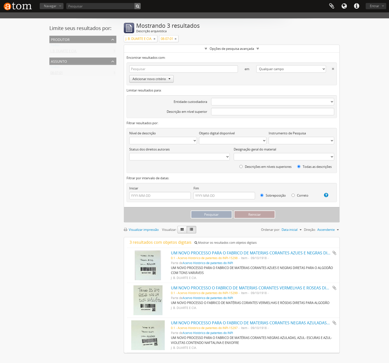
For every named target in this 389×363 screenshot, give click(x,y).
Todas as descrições (314, 166)
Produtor (60, 39)
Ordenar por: (270, 229)
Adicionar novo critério (151, 79)
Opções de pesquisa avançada (232, 48)
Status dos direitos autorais (149, 149)
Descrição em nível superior (187, 111)
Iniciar (133, 188)
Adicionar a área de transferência (334, 252)
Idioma (344, 6)
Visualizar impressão (141, 229)
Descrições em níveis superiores (265, 166)
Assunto (59, 61)
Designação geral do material (255, 149)
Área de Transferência (331, 6)
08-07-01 (56, 74)
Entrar (374, 6)
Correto (300, 195)
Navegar (50, 6)
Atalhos (356, 6)
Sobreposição (273, 195)
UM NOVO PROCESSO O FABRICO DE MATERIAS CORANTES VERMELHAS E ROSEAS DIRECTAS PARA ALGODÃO (271, 288)
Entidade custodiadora (190, 101)
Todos (55, 46)
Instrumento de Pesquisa (287, 133)
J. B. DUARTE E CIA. (63, 52)
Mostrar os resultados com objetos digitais (225, 243)
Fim (196, 188)
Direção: (310, 229)
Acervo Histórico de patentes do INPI (208, 263)
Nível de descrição (142, 133)
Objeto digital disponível (217, 133)
